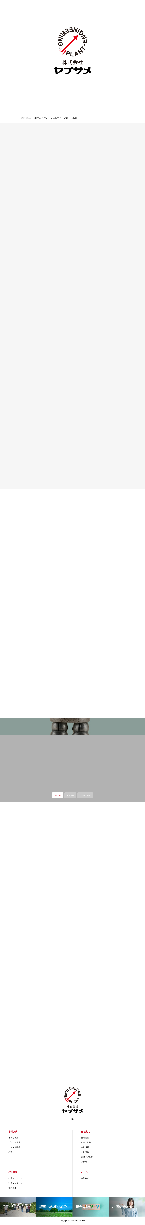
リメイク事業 (14, 1147)
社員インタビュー (16, 1183)
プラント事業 (14, 1142)
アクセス (85, 1161)
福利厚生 (12, 1188)
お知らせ (85, 1178)
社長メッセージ (15, 1178)
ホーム (84, 1172)
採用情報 (13, 1172)
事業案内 (13, 1131)
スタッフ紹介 (87, 1157)
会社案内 (85, 1131)
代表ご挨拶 (86, 1142)
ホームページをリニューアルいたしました (55, 118)
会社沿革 (85, 1152)
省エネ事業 (13, 1138)
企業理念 (85, 1138)
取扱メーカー (14, 1152)
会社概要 (85, 1147)
